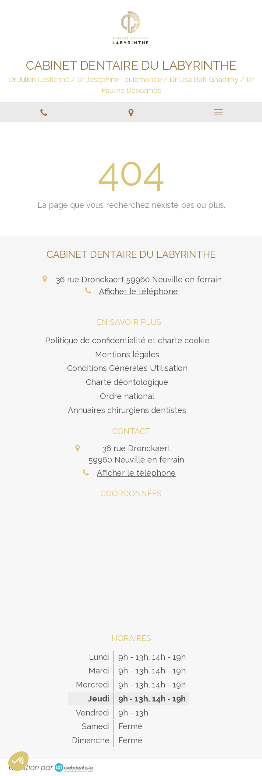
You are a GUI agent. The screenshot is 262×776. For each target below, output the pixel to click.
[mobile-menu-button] (218, 112)
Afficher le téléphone (138, 291)
